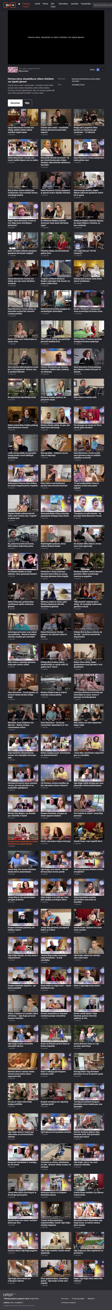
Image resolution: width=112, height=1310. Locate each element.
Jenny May (75, 81)
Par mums (64, 1298)
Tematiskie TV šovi (78, 84)
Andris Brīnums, (84, 79)
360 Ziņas (53, 5)
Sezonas (15, 103)
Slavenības (63, 4)
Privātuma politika (78, 1298)
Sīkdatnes (91, 1298)
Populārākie (86, 4)
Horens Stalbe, (95, 79)
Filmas (45, 4)
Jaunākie (74, 4)
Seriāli (37, 4)
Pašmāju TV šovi (26, 5)
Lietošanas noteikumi (68, 1302)
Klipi (27, 103)
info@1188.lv (21, 1298)
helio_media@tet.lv (13, 1302)
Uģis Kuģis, (75, 79)
